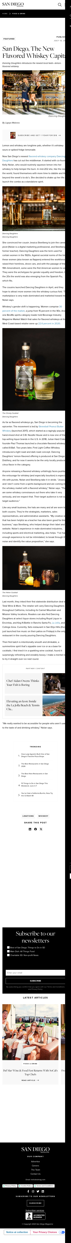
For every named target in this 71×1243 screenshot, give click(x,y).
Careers (35, 1165)
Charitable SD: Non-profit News (23, 955)
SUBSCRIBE (35, 980)
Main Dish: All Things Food (21, 951)
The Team (35, 1169)
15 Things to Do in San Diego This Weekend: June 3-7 (34, 784)
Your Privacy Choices (45, 1232)
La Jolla (56, 622)
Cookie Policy (26, 1186)
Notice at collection (17, 1232)
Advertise (35, 1161)
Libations (28, 816)
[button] (30, 829)
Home (5, 14)
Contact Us (36, 1174)
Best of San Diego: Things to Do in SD (26, 948)
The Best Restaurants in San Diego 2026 (35, 765)
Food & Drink (18, 14)
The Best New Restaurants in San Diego (34, 774)
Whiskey (43, 816)
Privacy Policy (10, 1186)
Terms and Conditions (44, 1186)
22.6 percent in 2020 (49, 323)
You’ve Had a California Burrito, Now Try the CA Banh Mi (37, 794)
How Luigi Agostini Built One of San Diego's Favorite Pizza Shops (35, 755)
